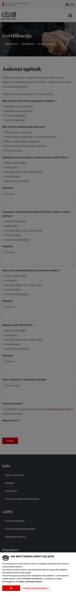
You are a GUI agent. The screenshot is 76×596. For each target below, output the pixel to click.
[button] (36, 588)
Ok (11, 588)
